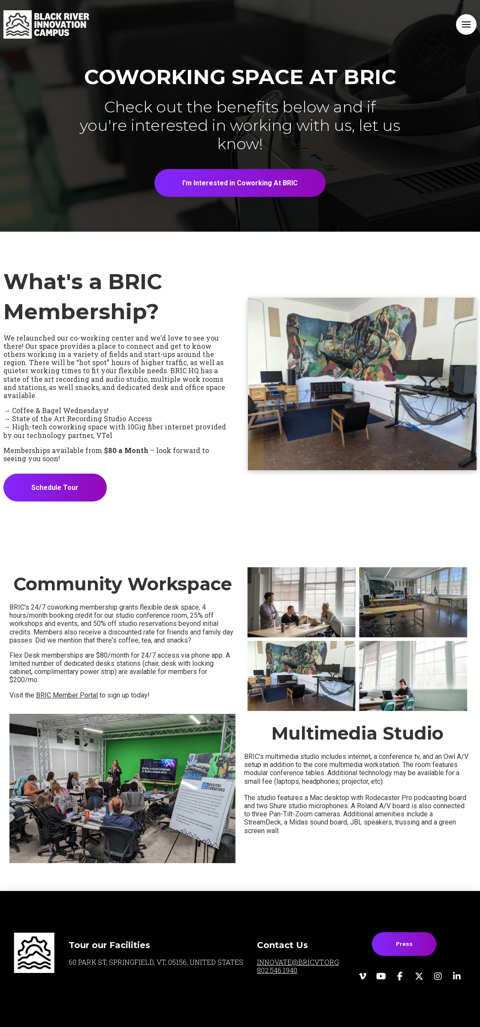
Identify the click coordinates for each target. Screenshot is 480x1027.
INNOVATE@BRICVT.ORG (298, 962)
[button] (466, 24)
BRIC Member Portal (67, 695)
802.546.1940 (277, 970)
